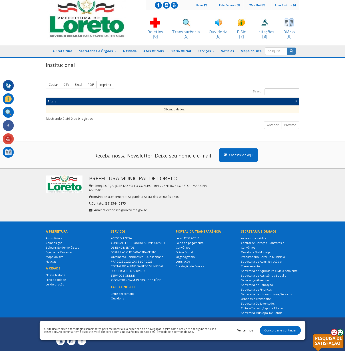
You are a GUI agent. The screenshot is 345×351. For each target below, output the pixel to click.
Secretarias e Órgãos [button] (97, 51)
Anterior (273, 125)
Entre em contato (122, 294)
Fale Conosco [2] (229, 5)
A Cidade (130, 51)
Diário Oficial (180, 51)
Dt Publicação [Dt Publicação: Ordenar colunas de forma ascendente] (199, 101)
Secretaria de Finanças (256, 289)
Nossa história (55, 275)
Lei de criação (55, 284)
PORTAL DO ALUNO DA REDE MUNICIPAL (137, 266)
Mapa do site (251, 51)
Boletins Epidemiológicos (62, 247)
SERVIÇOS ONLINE (123, 275)
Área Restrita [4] (285, 5)
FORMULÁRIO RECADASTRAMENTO (133, 252)
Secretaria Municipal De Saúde (262, 313)
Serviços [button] (206, 51)
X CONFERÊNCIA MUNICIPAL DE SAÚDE (136, 280)
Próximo (290, 125)
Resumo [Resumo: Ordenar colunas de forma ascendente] (93, 101)
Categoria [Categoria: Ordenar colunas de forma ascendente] (142, 101)
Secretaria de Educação (257, 285)
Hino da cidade (56, 280)
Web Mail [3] (257, 5)
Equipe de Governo (59, 252)
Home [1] (201, 5)
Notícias (227, 51)
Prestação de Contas (190, 266)
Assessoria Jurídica (254, 238)
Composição (54, 243)
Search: (276, 91)
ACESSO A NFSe (121, 238)
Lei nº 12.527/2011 (187, 238)
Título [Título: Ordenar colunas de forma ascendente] (52, 101)
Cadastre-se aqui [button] (238, 155)
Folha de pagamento (190, 243)
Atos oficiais (54, 238)
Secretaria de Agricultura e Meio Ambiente (269, 271)
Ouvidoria (117, 298)
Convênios (183, 247)
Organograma (185, 257)
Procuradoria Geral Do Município (263, 257)
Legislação (183, 261)
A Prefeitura (62, 51)
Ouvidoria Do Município (256, 252)
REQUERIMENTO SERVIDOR (128, 271)
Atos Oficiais (153, 51)
